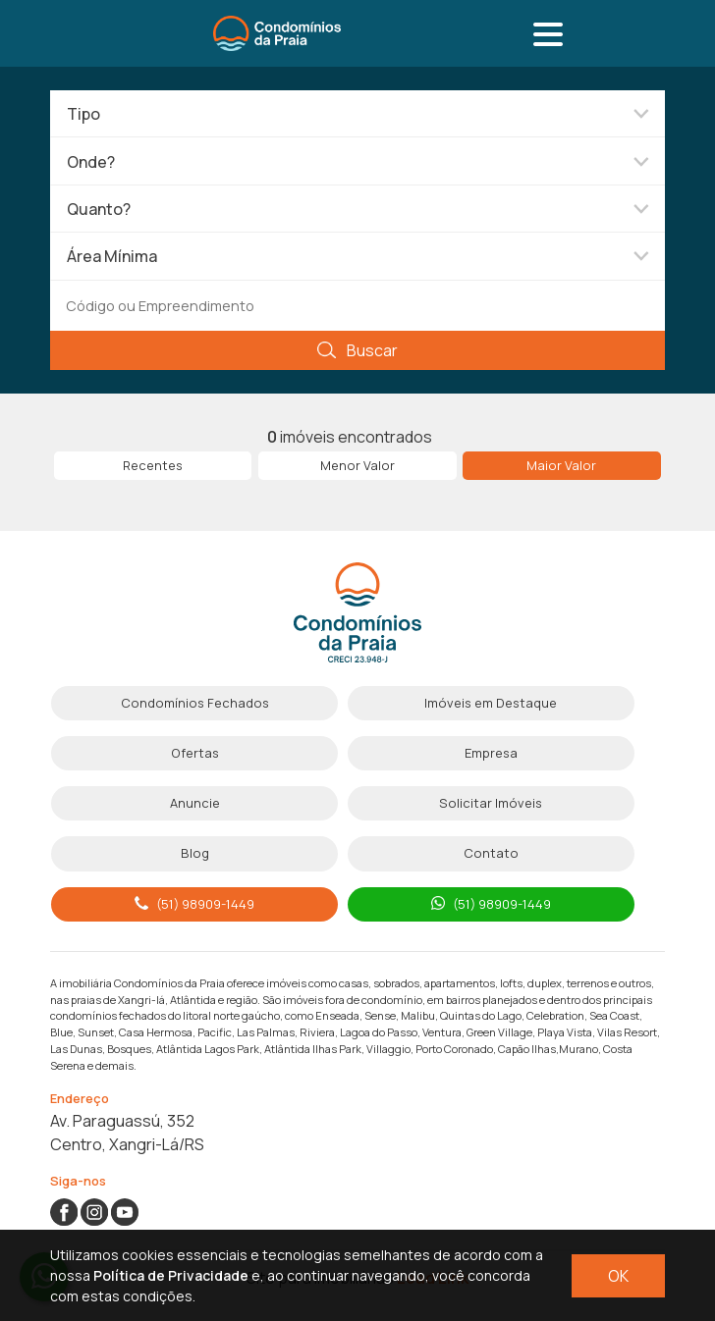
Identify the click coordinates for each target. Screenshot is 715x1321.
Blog (195, 853)
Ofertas (195, 753)
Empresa (491, 753)
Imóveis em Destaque (490, 703)
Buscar (357, 350)
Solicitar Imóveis (490, 803)
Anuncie (195, 803)
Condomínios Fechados (195, 703)
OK (618, 1276)
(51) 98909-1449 (194, 904)
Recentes (153, 465)
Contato (491, 853)
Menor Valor (357, 465)
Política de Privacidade (170, 1275)
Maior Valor (561, 465)
